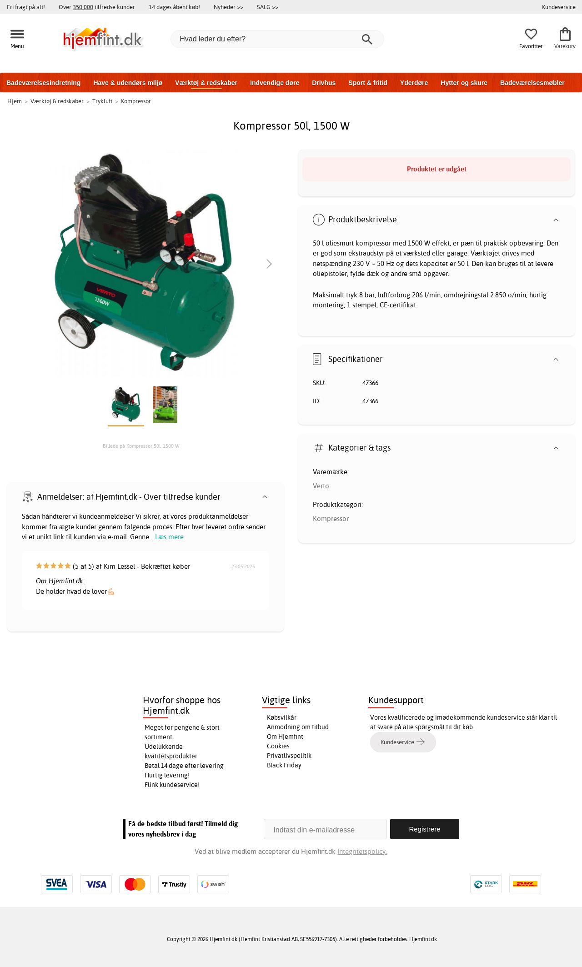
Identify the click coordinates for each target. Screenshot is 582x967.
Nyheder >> (228, 6)
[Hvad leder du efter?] (277, 39)
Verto (321, 485)
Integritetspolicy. (362, 851)
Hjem (14, 101)
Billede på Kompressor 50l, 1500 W (141, 446)
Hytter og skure (464, 82)
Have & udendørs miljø (127, 82)
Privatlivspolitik (289, 756)
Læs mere (169, 536)
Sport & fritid (367, 82)
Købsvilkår (281, 717)
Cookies (278, 746)
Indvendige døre (274, 82)
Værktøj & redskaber (206, 82)
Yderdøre (414, 82)
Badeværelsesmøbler (532, 82)
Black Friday (284, 765)
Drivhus (324, 82)
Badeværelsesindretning (43, 82)
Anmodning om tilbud (298, 727)
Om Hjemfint (285, 736)
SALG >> (267, 6)
